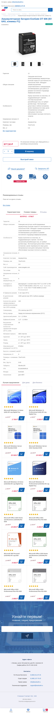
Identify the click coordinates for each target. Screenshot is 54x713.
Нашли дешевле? (18, 169)
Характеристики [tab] (13, 212)
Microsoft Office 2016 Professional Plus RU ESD (38, 590)
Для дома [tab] (26, 382)
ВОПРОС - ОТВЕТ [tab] (27, 216)
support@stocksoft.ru (36, 685)
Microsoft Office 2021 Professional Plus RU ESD (38, 518)
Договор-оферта (27, 699)
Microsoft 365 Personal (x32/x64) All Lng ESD (12, 554)
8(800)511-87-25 (20, 6)
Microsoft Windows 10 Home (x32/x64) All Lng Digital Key (13, 483)
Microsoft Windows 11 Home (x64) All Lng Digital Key (13, 411)
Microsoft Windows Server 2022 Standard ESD (38, 447)
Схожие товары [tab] (30, 212)
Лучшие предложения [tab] (11, 382)
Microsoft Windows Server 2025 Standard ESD (13, 447)
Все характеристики (9, 131)
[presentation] (27, 216)
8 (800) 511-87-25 (35, 675)
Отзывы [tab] (43, 212)
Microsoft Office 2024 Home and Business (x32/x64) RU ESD (13, 519)
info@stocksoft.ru (17, 2)
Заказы (28, 711)
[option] (15, 64)
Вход (11, 711)
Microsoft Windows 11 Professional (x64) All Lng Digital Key (37, 412)
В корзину (29, 151)
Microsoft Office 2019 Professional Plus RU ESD (13, 590)
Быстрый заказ (27, 159)
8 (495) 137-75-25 (35, 678)
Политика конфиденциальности (27, 701)
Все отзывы (6, 205)
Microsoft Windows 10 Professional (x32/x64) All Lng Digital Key (39, 483)
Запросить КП (43, 169)
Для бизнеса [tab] (37, 382)
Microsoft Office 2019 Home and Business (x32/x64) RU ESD (38, 555)
